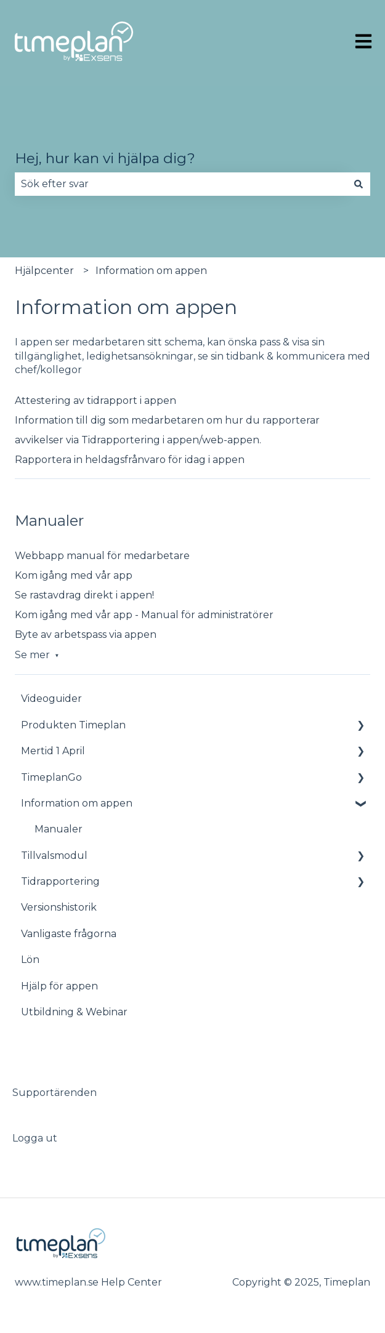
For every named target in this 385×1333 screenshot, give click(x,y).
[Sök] (358, 184)
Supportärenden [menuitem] (54, 1092)
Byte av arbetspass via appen (85, 634)
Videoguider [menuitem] (51, 698)
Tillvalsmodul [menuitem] (54, 855)
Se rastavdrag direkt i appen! (84, 595)
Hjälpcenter (44, 270)
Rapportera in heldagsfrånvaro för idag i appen (130, 459)
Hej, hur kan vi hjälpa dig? (105, 158)
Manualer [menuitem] (58, 829)
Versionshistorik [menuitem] (59, 907)
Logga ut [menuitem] (34, 1138)
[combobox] (181, 184)
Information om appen (151, 270)
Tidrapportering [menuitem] (60, 881)
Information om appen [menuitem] (76, 803)
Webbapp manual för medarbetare (102, 556)
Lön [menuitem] (30, 959)
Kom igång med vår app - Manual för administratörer (144, 615)
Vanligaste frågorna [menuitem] (68, 934)
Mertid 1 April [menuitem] (53, 751)
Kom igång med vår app (73, 575)
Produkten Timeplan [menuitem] (73, 725)
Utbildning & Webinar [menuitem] (74, 1012)
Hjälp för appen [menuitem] (59, 986)
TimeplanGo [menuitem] (51, 777)
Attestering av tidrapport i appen (95, 400)
